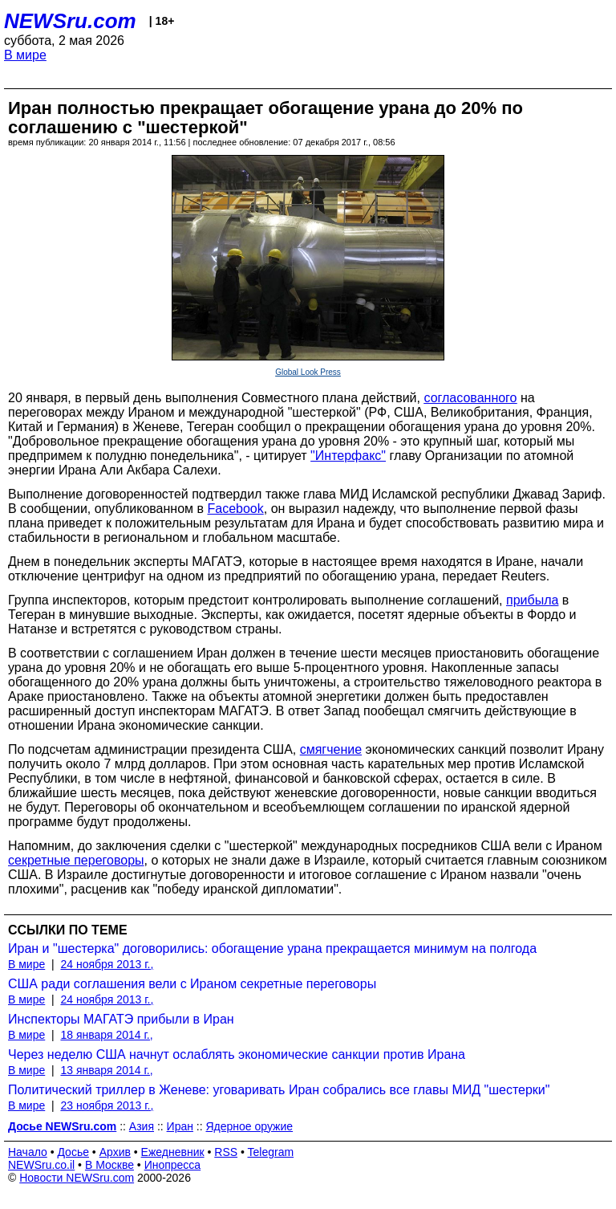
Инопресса (172, 1164)
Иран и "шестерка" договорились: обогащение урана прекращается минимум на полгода (272, 948)
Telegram (271, 1152)
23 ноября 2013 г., (106, 1105)
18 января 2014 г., (106, 1034)
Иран (180, 1126)
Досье (73, 1152)
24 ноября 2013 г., (106, 964)
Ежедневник (173, 1152)
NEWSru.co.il (41, 1164)
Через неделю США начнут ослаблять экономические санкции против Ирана (236, 1054)
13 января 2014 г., (106, 1070)
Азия (141, 1126)
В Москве (109, 1164)
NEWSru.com (70, 21)
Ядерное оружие (250, 1126)
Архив (115, 1152)
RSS (225, 1152)
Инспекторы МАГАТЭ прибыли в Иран (121, 1019)
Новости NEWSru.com (76, 1177)
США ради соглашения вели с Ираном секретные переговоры (192, 984)
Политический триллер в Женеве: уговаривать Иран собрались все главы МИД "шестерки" (278, 1090)
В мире (25, 55)
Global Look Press (308, 372)
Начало (27, 1152)
